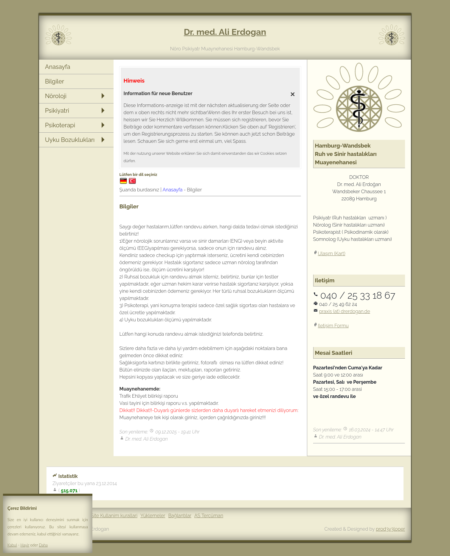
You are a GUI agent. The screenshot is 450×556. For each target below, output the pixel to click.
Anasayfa (57, 66)
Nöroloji (55, 96)
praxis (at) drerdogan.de (344, 311)
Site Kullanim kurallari (114, 515)
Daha (43, 545)
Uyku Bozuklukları (69, 139)
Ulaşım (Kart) (331, 253)
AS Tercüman (208, 515)
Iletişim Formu (333, 326)
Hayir (25, 545)
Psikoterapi (60, 125)
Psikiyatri (57, 110)
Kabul (12, 545)
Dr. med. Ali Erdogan (225, 32)
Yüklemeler (152, 515)
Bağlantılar (179, 515)
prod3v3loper (390, 529)
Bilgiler (54, 81)
